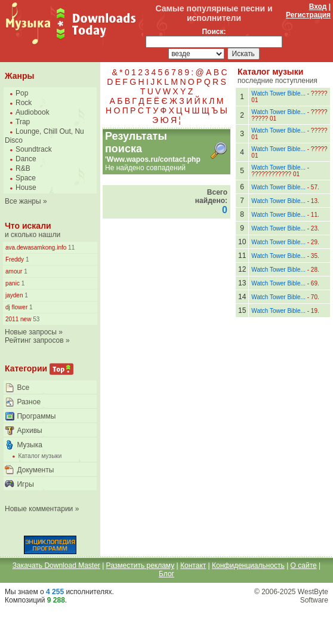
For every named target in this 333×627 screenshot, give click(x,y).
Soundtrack (34, 149)
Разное (29, 402)
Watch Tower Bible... (278, 93)
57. (315, 187)
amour (13, 271)
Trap (23, 122)
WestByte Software (313, 596)
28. (315, 269)
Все (23, 387)
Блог (166, 574)
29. (315, 242)
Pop (22, 93)
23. (315, 228)
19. (315, 311)
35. (315, 256)
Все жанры (23, 201)
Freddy (14, 259)
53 (35, 319)
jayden (14, 295)
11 (70, 247)
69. (315, 283)
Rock (24, 103)
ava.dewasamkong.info (35, 247)
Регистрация (308, 15)
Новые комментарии (39, 509)
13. (315, 201)
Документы (35, 470)
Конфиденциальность (248, 565)
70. (315, 297)
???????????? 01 (275, 174)
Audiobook (33, 112)
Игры (25, 484)
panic (12, 283)
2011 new (18, 319)
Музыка (29, 445)
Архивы (29, 430)
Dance (26, 159)
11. (315, 214)
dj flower (16, 307)
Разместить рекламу (140, 565)
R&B (23, 168)
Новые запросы (31, 332)
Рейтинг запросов (34, 340)
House (26, 187)
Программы (36, 416)
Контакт (193, 565)
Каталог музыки (39, 456)
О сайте (304, 565)
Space (26, 178)
